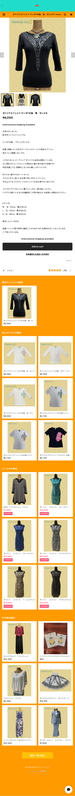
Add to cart (37, 246)
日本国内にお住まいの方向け (37, 254)
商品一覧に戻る (37, 755)
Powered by (37, 771)
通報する (69, 261)
